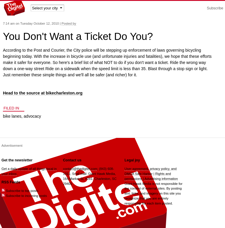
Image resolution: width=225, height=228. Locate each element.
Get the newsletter (17, 160)
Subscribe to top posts (19, 190)
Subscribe (215, 8)
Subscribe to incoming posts (24, 195)
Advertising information (161, 178)
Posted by (69, 23)
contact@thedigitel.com (80, 168)
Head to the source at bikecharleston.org (43, 93)
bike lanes (12, 116)
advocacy (32, 116)
